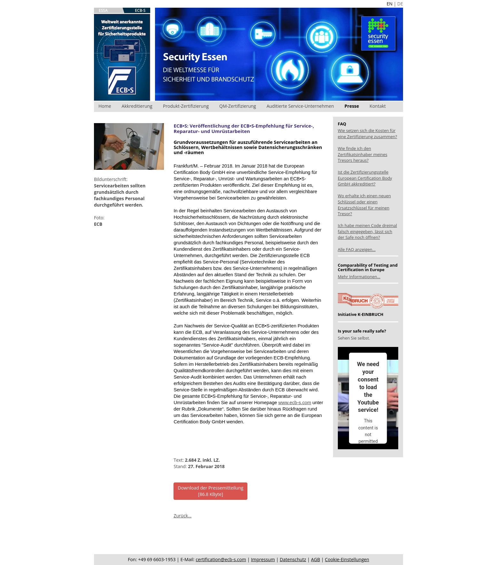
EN (389, 4)
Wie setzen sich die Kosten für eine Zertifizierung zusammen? (367, 133)
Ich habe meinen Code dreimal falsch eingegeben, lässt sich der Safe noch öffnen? (367, 231)
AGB (315, 559)
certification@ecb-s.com (221, 559)
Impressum (263, 559)
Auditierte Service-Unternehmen (300, 106)
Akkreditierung (137, 106)
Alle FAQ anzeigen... (357, 249)
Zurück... (182, 516)
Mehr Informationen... (359, 276)
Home (104, 106)
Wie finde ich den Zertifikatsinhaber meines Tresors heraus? (362, 154)
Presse (352, 106)
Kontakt (377, 106)
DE (400, 4)
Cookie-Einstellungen (347, 559)
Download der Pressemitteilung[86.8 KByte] (210, 491)
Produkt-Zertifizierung (186, 106)
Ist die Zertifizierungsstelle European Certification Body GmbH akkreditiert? (365, 178)
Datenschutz (293, 559)
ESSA (103, 10)
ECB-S (140, 10)
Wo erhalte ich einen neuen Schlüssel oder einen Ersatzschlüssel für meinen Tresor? (364, 204)
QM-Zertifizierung (237, 106)
